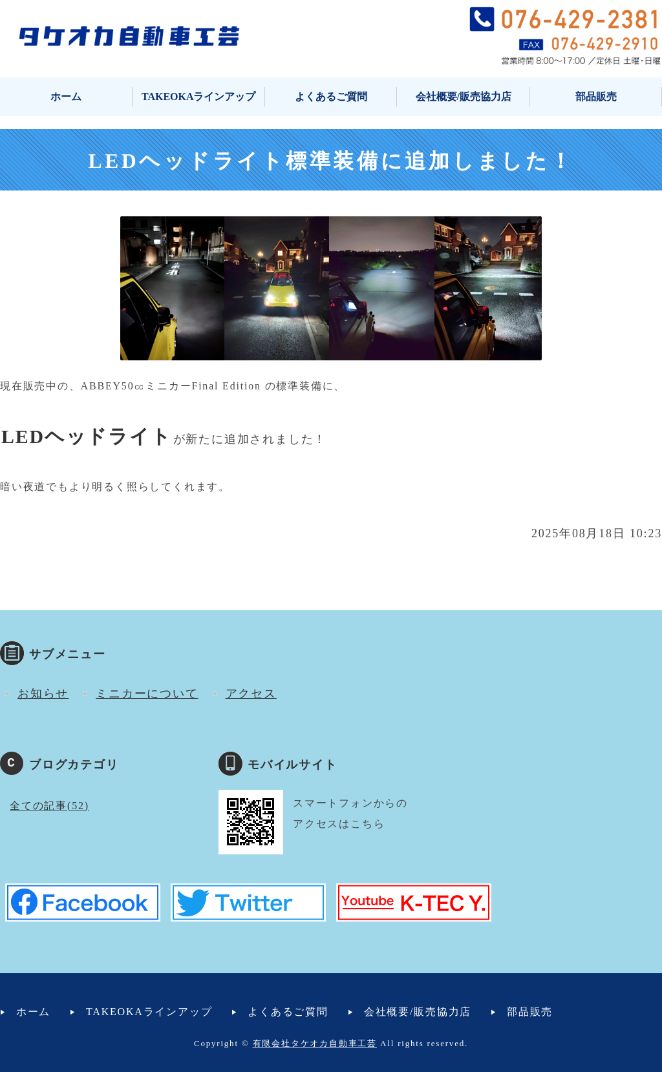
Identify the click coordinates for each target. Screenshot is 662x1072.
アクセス (251, 693)
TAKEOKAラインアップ (199, 96)
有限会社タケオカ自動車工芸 (315, 1043)
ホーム (65, 96)
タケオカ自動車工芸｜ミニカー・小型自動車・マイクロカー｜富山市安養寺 (129, 35)
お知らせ (43, 693)
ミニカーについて (147, 693)
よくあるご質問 (331, 96)
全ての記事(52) (49, 805)
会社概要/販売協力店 (463, 96)
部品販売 (596, 96)
